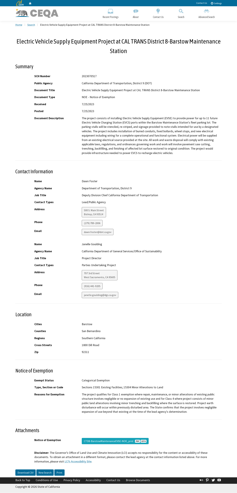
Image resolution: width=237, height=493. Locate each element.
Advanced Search (206, 12)
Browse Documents (138, 480)
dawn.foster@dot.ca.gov (97, 232)
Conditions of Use (47, 480)
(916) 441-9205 (92, 286)
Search (181, 12)
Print (59, 472)
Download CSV (26, 472)
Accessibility (93, 480)
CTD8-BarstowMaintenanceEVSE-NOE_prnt (115, 441)
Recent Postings (110, 12)
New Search (45, 472)
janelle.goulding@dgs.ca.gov (100, 295)
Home (18, 25)
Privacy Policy (71, 480)
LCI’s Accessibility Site (78, 461)
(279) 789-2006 (92, 223)
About (136, 12)
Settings (216, 3)
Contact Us (201, 2)
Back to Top (22, 480)
